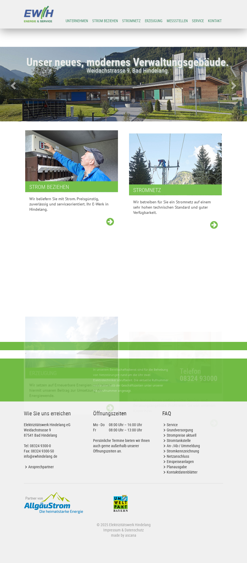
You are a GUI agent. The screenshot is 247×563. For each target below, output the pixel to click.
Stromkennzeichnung (183, 451)
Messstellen (177, 20)
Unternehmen (77, 20)
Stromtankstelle (179, 440)
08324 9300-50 (42, 451)
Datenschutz (134, 530)
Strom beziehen (105, 20)
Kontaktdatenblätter (182, 472)
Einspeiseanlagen (180, 461)
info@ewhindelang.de (40, 456)
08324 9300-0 (40, 445)
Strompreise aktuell (181, 435)
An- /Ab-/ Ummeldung (183, 445)
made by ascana (123, 535)
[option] (123, 84)
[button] (12, 84)
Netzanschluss (178, 456)
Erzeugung (154, 20)
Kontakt (215, 20)
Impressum (112, 530)
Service (198, 20)
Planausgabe (177, 466)
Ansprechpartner (41, 466)
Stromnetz (131, 20)
